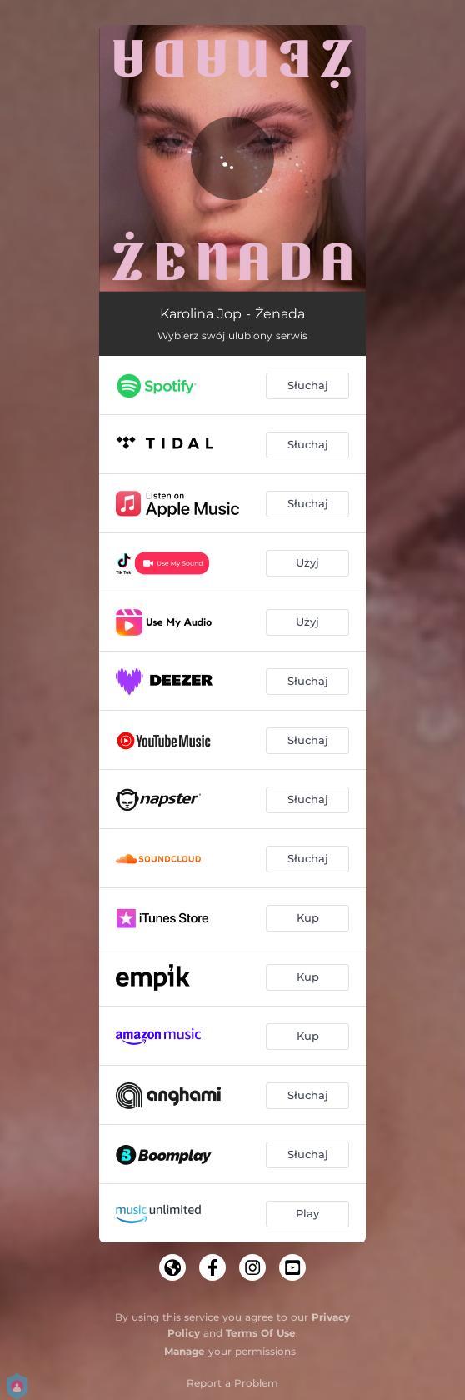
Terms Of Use (261, 1333)
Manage (184, 1351)
